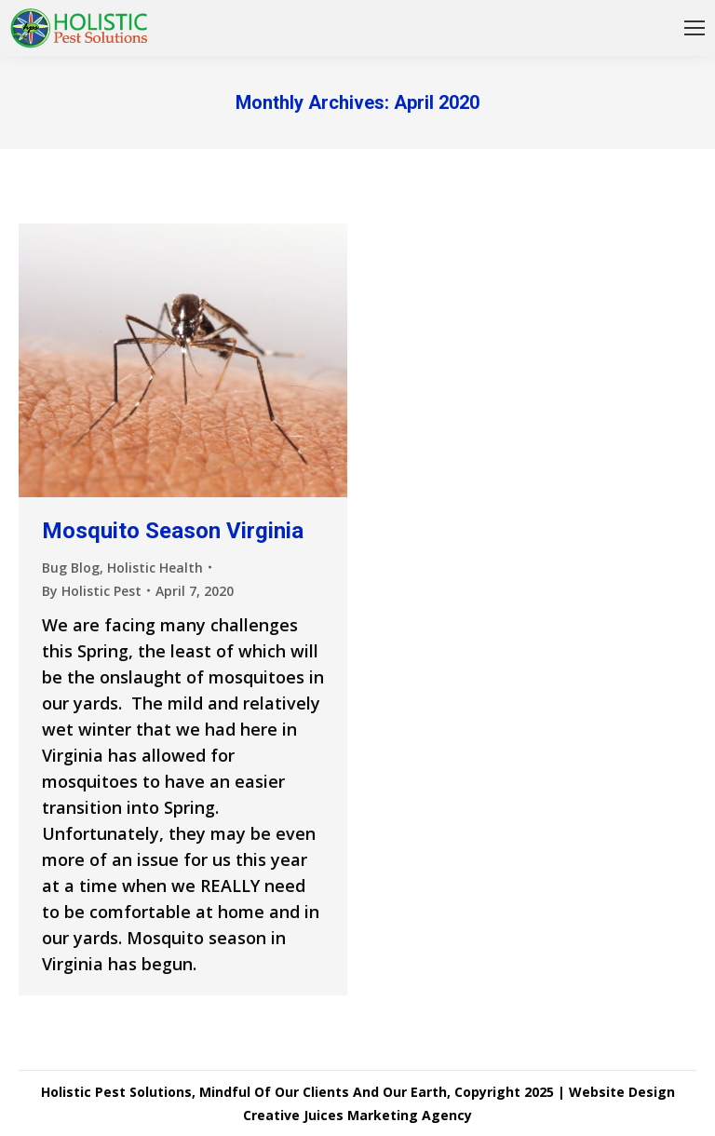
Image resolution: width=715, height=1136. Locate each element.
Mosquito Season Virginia (173, 531)
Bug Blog (71, 567)
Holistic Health (155, 567)
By (92, 591)
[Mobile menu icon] (694, 28)
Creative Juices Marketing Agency (357, 1115)
